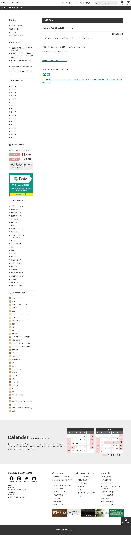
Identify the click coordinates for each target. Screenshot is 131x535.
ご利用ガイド (106, 480)
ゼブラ (13, 379)
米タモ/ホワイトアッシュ (19, 314)
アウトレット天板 (17, 229)
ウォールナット (16, 298)
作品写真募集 (58, 495)
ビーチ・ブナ (15, 359)
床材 (12, 225)
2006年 (13, 138)
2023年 (13, 96)
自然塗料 (14, 266)
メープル (13, 317)
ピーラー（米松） (17, 395)
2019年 (13, 109)
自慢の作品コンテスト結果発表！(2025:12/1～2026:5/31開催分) (22, 55)
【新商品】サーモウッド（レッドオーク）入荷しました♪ (66, 80)
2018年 (13, 112)
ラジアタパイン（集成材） (20, 337)
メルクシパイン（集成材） (20, 343)
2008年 (13, 131)
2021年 (13, 102)
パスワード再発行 (108, 492)
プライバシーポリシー (110, 505)
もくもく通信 (58, 488)
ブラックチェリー (17, 321)
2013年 (13, 128)
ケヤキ (13, 372)
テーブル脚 (14, 219)
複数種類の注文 (16, 212)
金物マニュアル (59, 505)
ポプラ (13, 308)
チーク (13, 353)
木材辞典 (57, 498)
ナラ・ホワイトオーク (18, 304)
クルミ (13, 363)
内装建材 (14, 279)
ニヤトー (13, 311)
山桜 (12, 411)
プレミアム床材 (16, 244)
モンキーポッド (16, 404)
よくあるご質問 (107, 483)
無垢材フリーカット (18, 206)
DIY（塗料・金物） (17, 286)
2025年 (13, 89)
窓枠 (12, 250)
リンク (80, 496)
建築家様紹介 (82, 483)
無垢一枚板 (15, 232)
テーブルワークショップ (86, 493)
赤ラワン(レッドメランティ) (20, 401)
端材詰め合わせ (16, 260)
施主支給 (81, 486)
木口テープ (14, 257)
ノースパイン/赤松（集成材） (21, 346)
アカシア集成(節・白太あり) (20, 408)
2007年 (13, 134)
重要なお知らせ (15, 29)
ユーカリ (13, 375)
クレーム (13, 32)
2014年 (13, 125)
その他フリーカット (18, 276)
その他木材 (15, 282)
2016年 (13, 118)
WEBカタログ (82, 480)
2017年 (13, 115)
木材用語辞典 (58, 501)
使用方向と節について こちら (55, 61)
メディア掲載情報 (16, 26)
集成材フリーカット (18, 209)
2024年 (13, 92)
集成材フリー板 (16, 216)
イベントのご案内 (16, 35)
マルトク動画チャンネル (62, 485)
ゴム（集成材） (16, 340)
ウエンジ (13, 382)
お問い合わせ (106, 498)
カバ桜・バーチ (16, 334)
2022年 (13, 99)
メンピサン (14, 356)
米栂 (12, 324)
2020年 (13, 105)
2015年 (13, 122)
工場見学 (81, 490)
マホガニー (14, 350)
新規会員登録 (106, 477)
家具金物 (14, 269)
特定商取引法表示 (108, 501)
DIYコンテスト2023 (61, 492)
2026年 (13, 86)
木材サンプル (15, 222)
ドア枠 (13, 253)
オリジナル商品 (16, 263)
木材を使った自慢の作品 (62, 477)
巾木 (12, 247)
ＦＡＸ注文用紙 (107, 495)
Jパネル (13, 240)
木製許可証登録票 (17, 273)
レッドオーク (15, 369)
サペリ (13, 398)
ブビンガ (13, 385)
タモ (12, 301)
